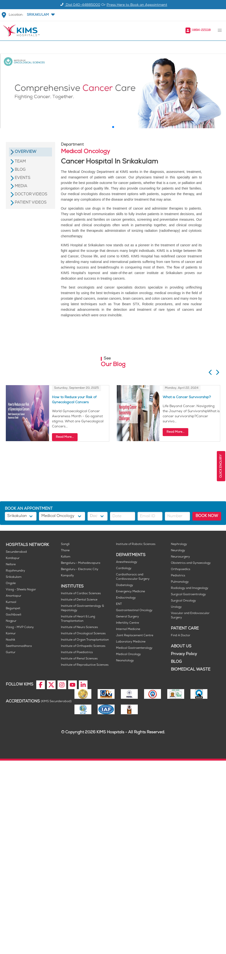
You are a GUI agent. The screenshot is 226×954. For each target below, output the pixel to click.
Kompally (67, 576)
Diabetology (124, 585)
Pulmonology (180, 582)
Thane (65, 550)
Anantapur (13, 596)
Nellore (11, 564)
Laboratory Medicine (131, 642)
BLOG (176, 662)
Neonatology (125, 661)
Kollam (65, 557)
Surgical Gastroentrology (188, 594)
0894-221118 (201, 30)
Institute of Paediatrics (77, 652)
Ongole (11, 583)
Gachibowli (13, 615)
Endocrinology (126, 598)
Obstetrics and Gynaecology (191, 563)
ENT (119, 604)
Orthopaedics (180, 569)
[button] (40, 15)
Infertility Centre (127, 623)
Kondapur (13, 558)
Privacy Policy (184, 654)
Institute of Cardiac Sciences (81, 593)
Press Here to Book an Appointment (137, 5)
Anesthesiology (126, 562)
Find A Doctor (180, 635)
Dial (79, 5)
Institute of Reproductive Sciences (85, 665)
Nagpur (11, 621)
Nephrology (179, 544)
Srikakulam (14, 577)
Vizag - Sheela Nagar (21, 590)
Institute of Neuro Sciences (79, 627)
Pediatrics (178, 576)
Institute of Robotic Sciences (135, 544)
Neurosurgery (180, 557)
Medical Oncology (128, 654)
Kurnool (11, 602)
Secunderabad (16, 552)
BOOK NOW (207, 516)
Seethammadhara (19, 646)
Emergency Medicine (130, 592)
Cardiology (123, 568)
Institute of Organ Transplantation (85, 640)
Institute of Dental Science (79, 600)
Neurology (178, 550)
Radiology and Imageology (189, 588)
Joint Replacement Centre (134, 635)
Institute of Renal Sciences (79, 659)
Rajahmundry (15, 571)
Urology (176, 607)
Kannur (11, 634)
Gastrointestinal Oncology (134, 610)
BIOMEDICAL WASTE (190, 669)
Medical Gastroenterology (134, 648)
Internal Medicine (128, 629)
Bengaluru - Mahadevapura (80, 563)
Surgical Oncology (183, 601)
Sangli (65, 544)
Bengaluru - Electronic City (79, 569)
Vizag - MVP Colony (20, 627)
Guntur (10, 652)
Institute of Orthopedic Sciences (83, 646)
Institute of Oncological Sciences (83, 634)
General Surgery (127, 617)
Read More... (65, 437)
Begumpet (13, 608)
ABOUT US (181, 646)
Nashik (10, 640)
